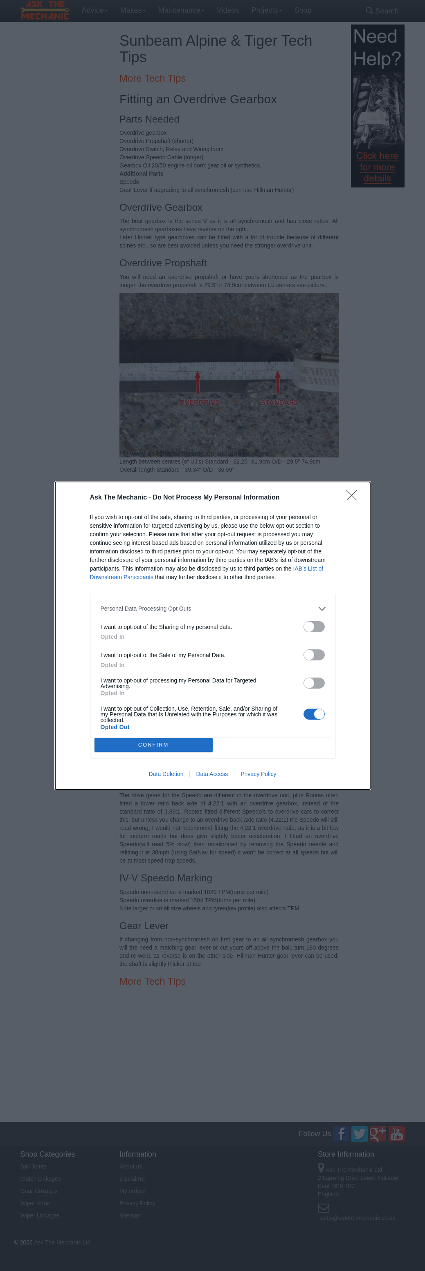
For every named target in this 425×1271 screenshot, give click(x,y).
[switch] (314, 626)
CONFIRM (153, 744)
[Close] (354, 498)
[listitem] (213, 608)
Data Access (212, 774)
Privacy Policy (258, 774)
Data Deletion (166, 774)
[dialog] (212, 635)
